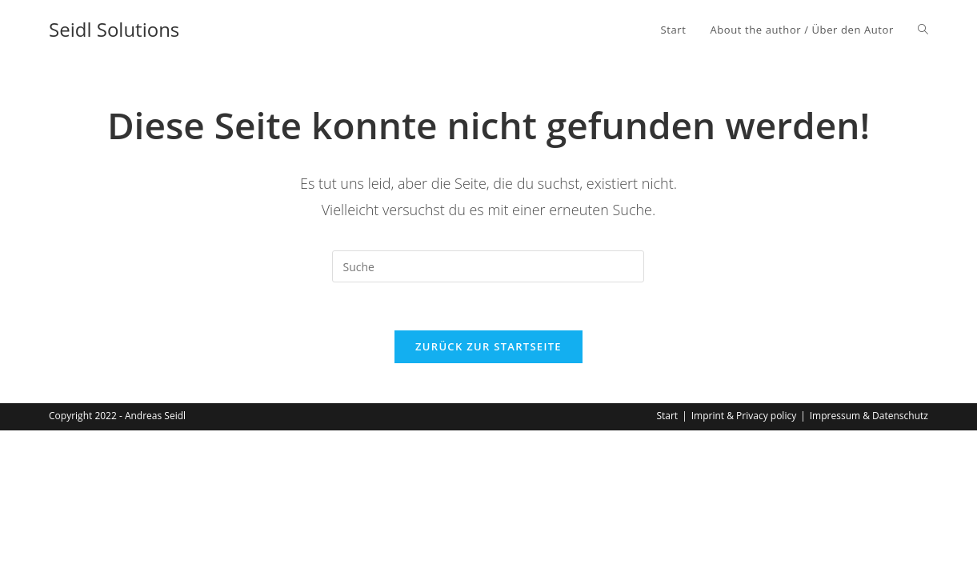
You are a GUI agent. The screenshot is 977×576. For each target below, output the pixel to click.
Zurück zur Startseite (488, 346)
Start (667, 415)
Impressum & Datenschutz (869, 415)
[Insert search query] (488, 266)
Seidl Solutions (114, 29)
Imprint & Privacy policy (743, 415)
